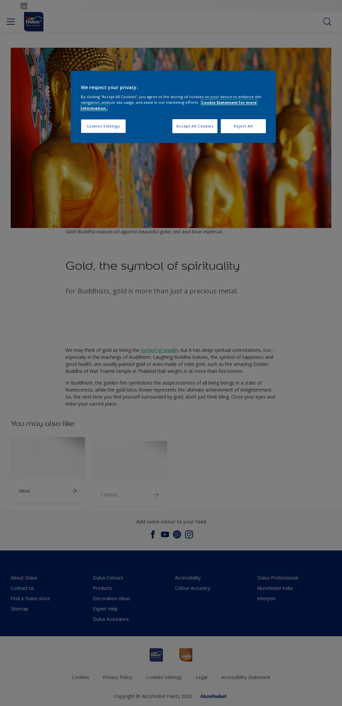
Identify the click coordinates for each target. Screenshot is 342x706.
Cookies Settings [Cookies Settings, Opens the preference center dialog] (103, 126)
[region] (173, 107)
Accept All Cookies (194, 126)
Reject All (243, 126)
